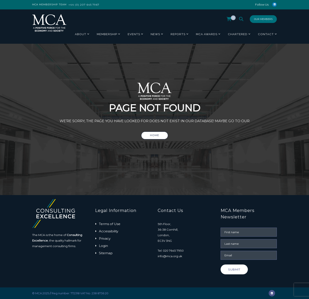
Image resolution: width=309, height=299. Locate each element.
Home (154, 135)
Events (134, 34)
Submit (234, 269)
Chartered (237, 34)
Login (103, 246)
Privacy (105, 238)
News (155, 34)
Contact (266, 34)
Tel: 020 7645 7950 (171, 250)
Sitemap (106, 253)
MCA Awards (206, 34)
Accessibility (108, 231)
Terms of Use (109, 224)
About (80, 34)
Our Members (263, 19)
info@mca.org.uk (170, 256)
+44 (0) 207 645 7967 (83, 4)
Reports (178, 34)
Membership (107, 34)
